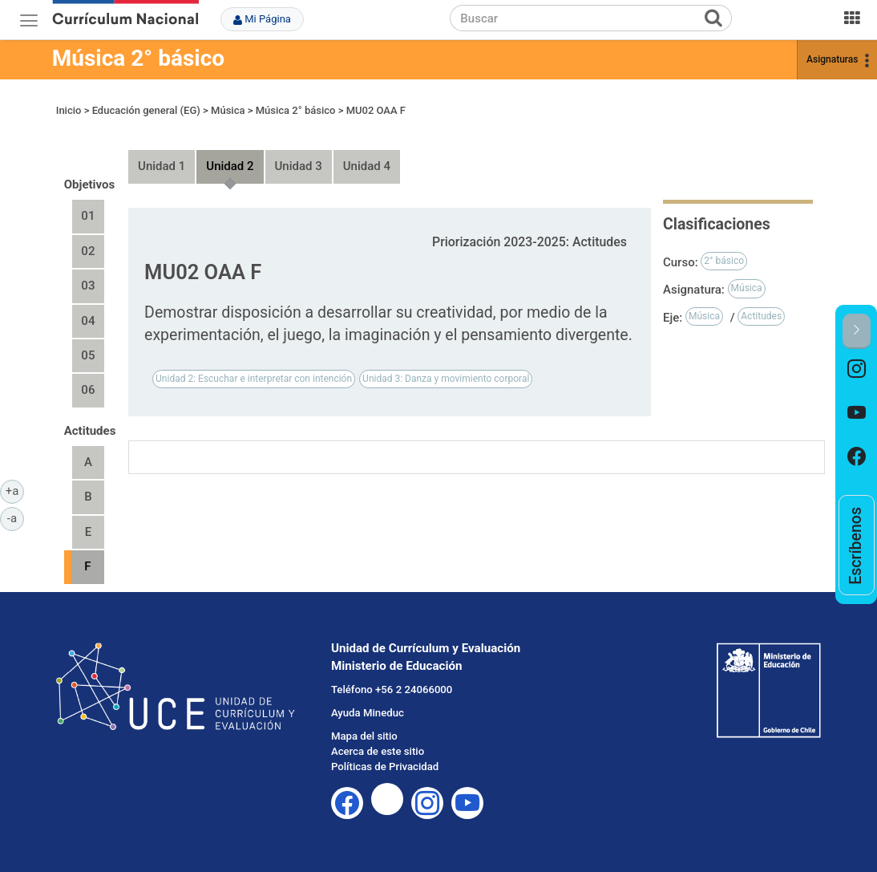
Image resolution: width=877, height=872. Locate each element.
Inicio (69, 110)
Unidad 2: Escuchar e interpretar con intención (254, 378)
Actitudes (761, 316)
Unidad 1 (161, 166)
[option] (857, 370)
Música (228, 110)
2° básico (724, 260)
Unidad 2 (229, 166)
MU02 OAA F (376, 110)
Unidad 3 (298, 166)
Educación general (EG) (146, 110)
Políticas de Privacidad (384, 766)
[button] (857, 331)
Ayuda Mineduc (367, 713)
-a (15, 517)
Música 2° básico (138, 58)
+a (15, 490)
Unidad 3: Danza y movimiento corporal (445, 378)
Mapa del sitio (364, 736)
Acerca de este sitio (377, 751)
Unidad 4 (366, 166)
